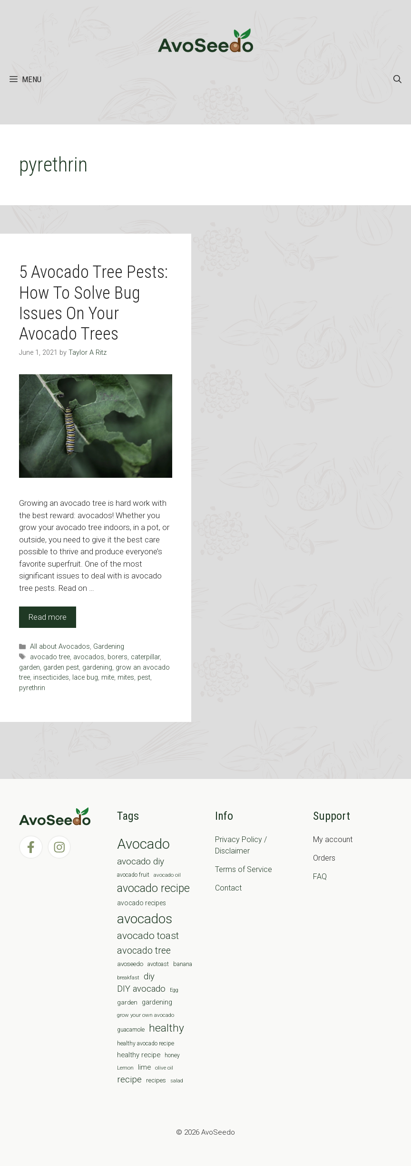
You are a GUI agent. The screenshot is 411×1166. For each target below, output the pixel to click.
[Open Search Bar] (397, 79)
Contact (228, 887)
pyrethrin (32, 688)
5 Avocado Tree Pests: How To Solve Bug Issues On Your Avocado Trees (93, 303)
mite (107, 677)
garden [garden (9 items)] (127, 1002)
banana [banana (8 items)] (182, 963)
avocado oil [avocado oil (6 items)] (167, 875)
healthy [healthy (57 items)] (166, 1028)
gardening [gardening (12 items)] (157, 1002)
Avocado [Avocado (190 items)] (143, 844)
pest (143, 677)
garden (29, 668)
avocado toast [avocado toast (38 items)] (148, 935)
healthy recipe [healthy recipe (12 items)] (138, 1055)
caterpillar (145, 657)
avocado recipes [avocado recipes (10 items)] (141, 903)
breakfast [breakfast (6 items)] (128, 977)
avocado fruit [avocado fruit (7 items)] (133, 875)
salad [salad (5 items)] (176, 1081)
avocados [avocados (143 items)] (144, 919)
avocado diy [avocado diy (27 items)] (140, 861)
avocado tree (50, 657)
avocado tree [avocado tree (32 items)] (144, 950)
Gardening (108, 647)
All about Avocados (60, 647)
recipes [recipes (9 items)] (156, 1080)
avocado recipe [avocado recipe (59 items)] (153, 888)
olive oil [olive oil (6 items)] (164, 1067)
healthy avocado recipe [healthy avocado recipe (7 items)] (145, 1043)
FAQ (320, 876)
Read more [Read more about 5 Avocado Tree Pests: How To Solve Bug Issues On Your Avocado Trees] (48, 617)
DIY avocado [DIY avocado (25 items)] (141, 989)
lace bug (85, 677)
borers (117, 657)
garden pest (61, 668)
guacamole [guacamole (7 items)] (131, 1029)
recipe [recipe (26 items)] (129, 1079)
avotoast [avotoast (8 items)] (158, 963)
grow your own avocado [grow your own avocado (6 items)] (145, 1015)
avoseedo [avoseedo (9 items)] (130, 963)
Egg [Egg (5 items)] (174, 990)
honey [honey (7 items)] (172, 1055)
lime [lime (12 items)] (144, 1067)
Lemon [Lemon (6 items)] (125, 1067)
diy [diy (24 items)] (149, 976)
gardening (97, 668)
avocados (88, 657)
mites (125, 677)
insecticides (51, 677)
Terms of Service (243, 869)
